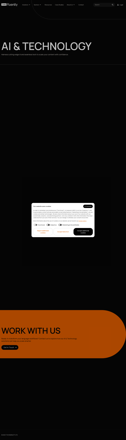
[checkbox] (39, 225)
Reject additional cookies (43, 232)
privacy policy (82, 221)
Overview (88, 206)
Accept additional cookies (83, 232)
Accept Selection (63, 232)
